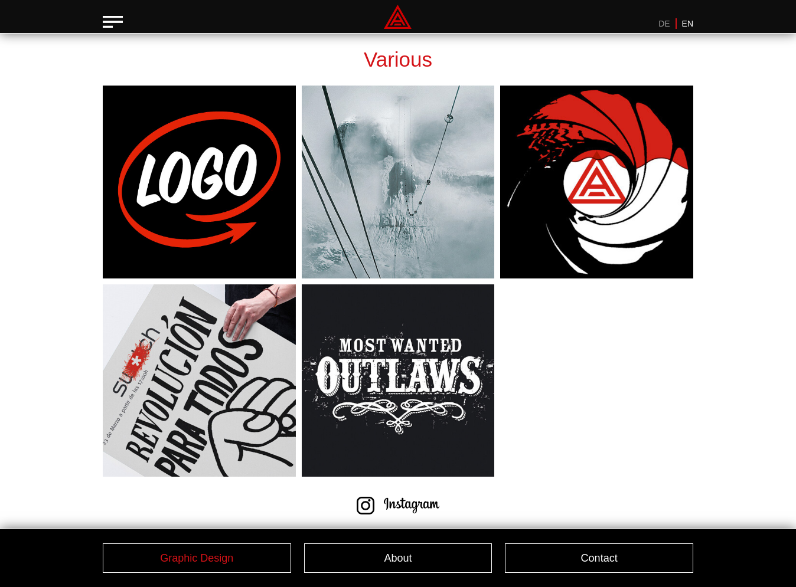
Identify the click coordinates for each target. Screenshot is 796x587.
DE (664, 23)
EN (687, 23)
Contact (599, 558)
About (398, 558)
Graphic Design (196, 558)
